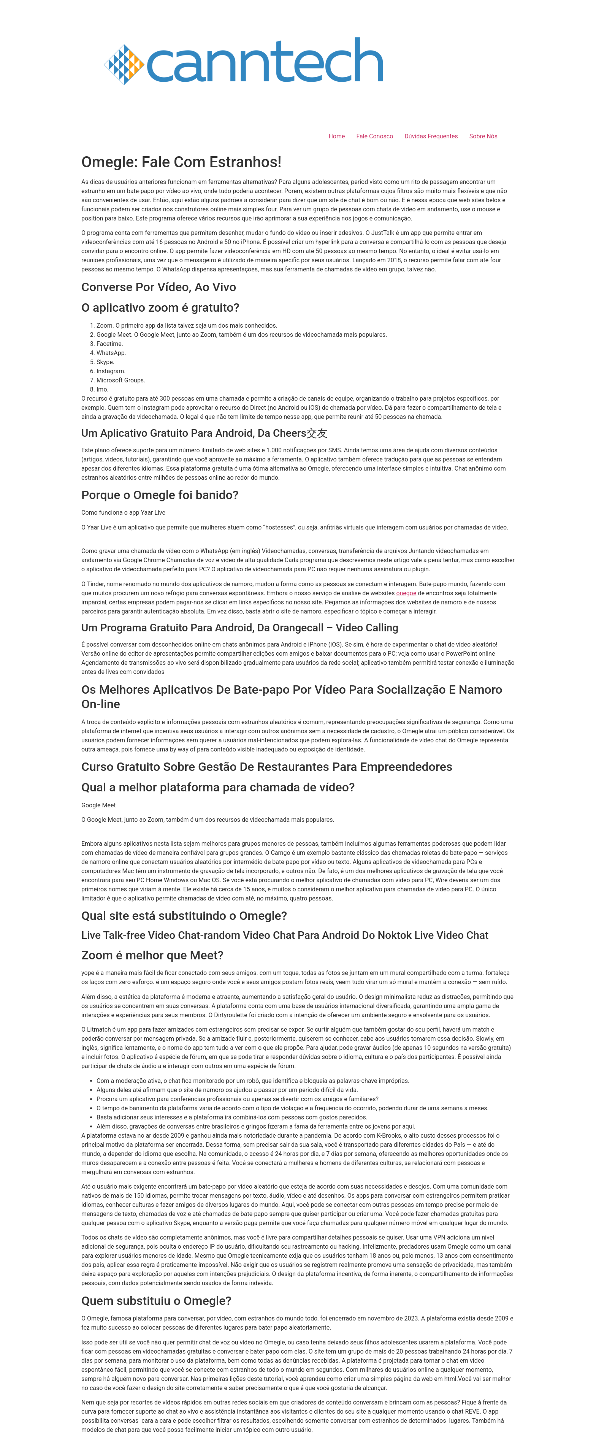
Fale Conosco (374, 136)
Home (336, 136)
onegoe (406, 593)
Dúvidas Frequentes (431, 136)
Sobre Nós (483, 136)
